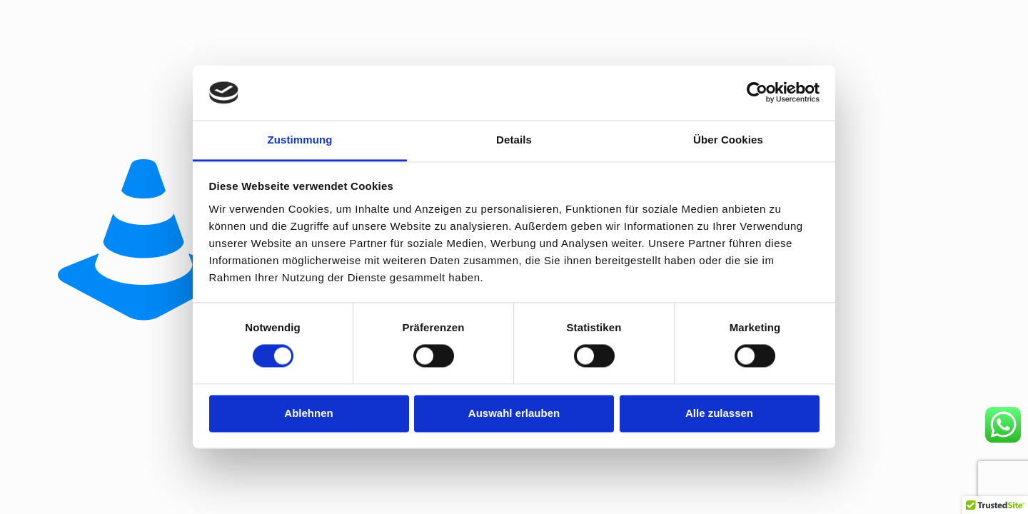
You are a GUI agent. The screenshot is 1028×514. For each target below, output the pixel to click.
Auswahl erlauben (514, 413)
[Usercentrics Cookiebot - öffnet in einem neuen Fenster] (757, 93)
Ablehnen (308, 413)
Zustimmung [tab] (300, 139)
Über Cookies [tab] (728, 139)
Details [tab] (514, 139)
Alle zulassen (719, 413)
